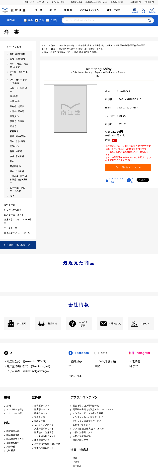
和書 (30, 20)
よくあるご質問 (58, 2)
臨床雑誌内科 (12, 431)
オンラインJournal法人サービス (88, 417)
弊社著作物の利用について (96, 2)
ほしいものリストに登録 (116, 180)
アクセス (145, 323)
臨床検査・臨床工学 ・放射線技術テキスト (45, 434)
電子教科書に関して (44, 448)
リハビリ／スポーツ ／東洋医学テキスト (44, 427)
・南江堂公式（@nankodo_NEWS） (26, 361)
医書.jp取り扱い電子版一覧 (86, 406)
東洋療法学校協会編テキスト (48, 444)
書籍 (7, 397)
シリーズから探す (15, 413)
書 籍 (38, 10)
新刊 (8, 406)
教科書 (36, 397)
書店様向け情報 (117, 2)
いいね (132, 180)
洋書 (41, 20)
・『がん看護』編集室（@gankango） (27, 371)
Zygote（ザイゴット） (83, 425)
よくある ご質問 (83, 324)
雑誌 (7, 423)
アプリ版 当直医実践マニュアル (88, 429)
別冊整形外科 (12, 443)
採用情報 (147, 2)
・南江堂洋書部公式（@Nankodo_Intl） (28, 366)
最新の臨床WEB (80, 440)
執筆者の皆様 (76, 2)
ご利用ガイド (28, 2)
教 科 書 (68, 10)
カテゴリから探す (15, 409)
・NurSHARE (75, 373)
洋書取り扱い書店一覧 (18, 245)
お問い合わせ (42, 2)
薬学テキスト (40, 413)
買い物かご (152, 12)
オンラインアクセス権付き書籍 (88, 413)
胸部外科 (10, 447)
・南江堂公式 (75, 364)
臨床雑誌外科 (12, 435)
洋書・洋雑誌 (113, 10)
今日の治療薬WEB (82, 436)
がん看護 (10, 450)
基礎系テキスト (41, 406)
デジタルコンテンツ (89, 10)
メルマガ (135, 12)
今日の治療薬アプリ (82, 432)
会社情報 (134, 2)
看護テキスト (40, 421)
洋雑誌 (53, 20)
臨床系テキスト (41, 409)
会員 (143, 12)
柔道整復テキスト (43, 440)
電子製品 (77, 466)
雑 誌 (53, 10)
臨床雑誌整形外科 (15, 439)
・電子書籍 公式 (134, 364)
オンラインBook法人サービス (87, 421)
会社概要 (21, 323)
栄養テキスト (40, 417)
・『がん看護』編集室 (105, 364)
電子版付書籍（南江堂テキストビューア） (93, 409)
